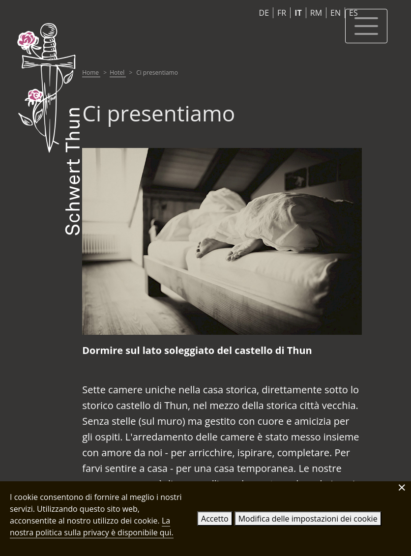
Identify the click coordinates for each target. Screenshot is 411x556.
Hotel (118, 72)
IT (298, 12)
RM (316, 12)
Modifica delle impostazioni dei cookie (308, 518)
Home (91, 72)
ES (353, 12)
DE (264, 12)
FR (281, 12)
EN (335, 12)
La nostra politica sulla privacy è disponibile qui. (92, 526)
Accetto (214, 518)
